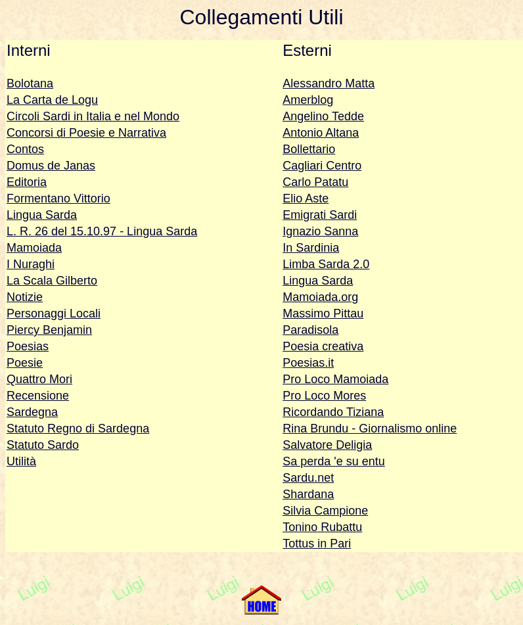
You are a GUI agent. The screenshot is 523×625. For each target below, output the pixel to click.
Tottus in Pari (317, 543)
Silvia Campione (325, 510)
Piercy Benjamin (49, 329)
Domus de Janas (51, 165)
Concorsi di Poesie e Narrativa (86, 132)
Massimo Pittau (323, 313)
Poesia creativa (323, 346)
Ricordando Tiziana (333, 412)
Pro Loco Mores (324, 395)
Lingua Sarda (42, 214)
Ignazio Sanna (320, 231)
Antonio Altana (321, 132)
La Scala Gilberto (52, 280)
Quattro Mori (39, 379)
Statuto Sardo (43, 444)
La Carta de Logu (52, 99)
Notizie (25, 297)
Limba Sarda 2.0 (326, 264)
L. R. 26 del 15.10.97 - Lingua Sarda (102, 231)
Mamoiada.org (320, 297)
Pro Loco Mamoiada (335, 379)
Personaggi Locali (54, 313)
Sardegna (32, 412)
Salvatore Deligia (327, 444)
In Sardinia (311, 247)
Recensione (38, 395)
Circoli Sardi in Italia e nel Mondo (93, 116)
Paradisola (310, 329)
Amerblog (308, 99)
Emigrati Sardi (320, 214)
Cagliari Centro (322, 165)
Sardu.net (308, 477)
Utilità (21, 461)
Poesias (28, 346)
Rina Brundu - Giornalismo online (370, 428)
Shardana (308, 494)
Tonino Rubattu (322, 527)
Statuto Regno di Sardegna (78, 428)
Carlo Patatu (315, 182)
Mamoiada (34, 247)
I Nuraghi (31, 264)
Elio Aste (306, 198)
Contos (25, 149)
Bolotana (30, 83)
